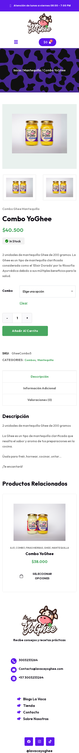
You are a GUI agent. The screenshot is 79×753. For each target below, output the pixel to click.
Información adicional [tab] (39, 388)
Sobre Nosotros (35, 719)
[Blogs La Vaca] (19, 699)
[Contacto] (19, 712)
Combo (7, 291)
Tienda (29, 705)
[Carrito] (47, 42)
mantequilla (30, 209)
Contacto (31, 712)
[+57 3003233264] (14, 678)
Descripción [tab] (39, 376)
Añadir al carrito (25, 331)
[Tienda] (19, 705)
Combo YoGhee (39, 553)
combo (7, 209)
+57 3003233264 (31, 677)
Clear (24, 303)
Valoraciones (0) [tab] (39, 400)
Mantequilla (32, 70)
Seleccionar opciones (36, 576)
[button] (16, 42)
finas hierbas (34, 548)
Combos (30, 360)
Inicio (17, 70)
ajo (12, 548)
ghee (17, 209)
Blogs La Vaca (34, 699)
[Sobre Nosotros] (19, 719)
